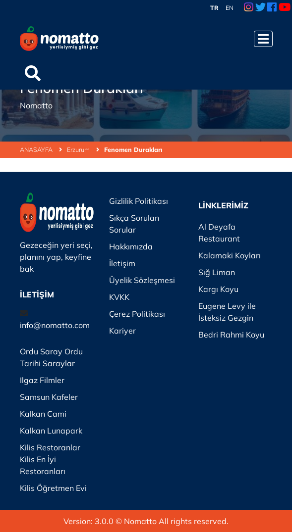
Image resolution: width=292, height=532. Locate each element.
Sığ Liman (216, 272)
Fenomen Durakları (133, 149)
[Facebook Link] (272, 8)
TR (214, 7)
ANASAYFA (41, 149)
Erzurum (83, 149)
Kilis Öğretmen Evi (53, 488)
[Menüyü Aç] (263, 39)
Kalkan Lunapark (51, 430)
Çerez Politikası (137, 314)
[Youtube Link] (285, 8)
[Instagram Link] (248, 8)
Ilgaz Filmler (42, 380)
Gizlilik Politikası (138, 201)
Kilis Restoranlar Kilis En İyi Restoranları (50, 459)
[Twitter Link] (260, 8)
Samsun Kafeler (49, 397)
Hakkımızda (131, 246)
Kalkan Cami (43, 414)
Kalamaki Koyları (229, 255)
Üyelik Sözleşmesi (142, 280)
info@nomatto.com (55, 325)
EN (230, 7)
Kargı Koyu (218, 289)
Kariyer (122, 331)
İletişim (122, 263)
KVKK (119, 297)
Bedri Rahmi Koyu (231, 334)
